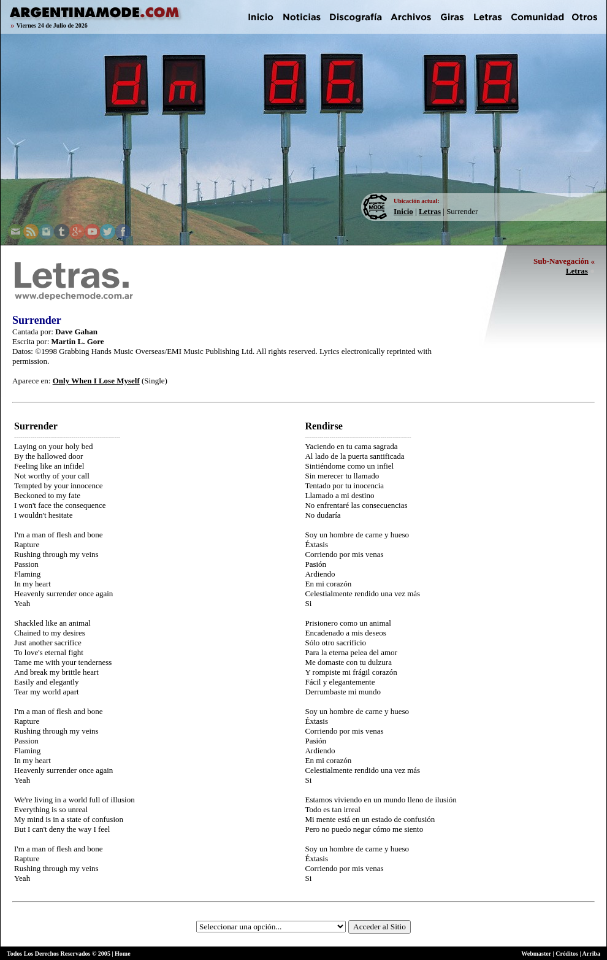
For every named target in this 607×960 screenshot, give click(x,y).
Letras (430, 211)
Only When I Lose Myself (96, 380)
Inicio (403, 211)
